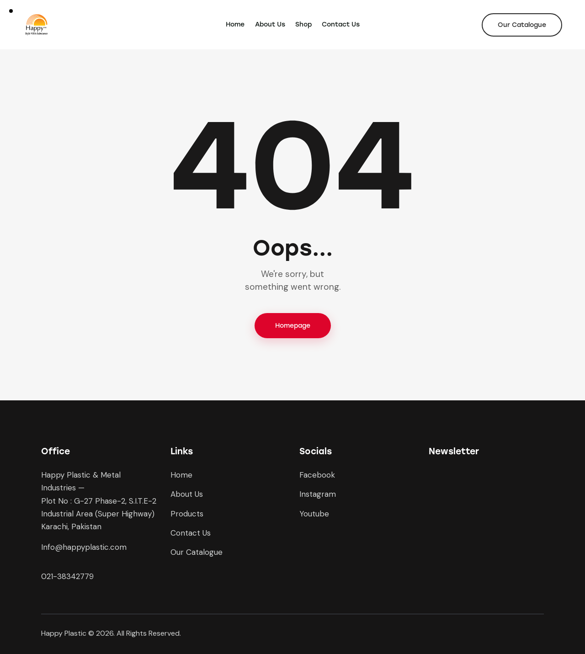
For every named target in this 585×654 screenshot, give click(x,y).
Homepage (292, 326)
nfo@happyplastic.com (85, 547)
